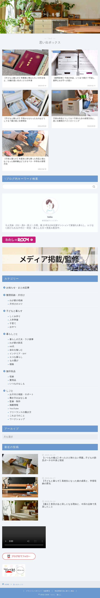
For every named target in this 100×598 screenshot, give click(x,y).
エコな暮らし (16, 357)
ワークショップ (17, 419)
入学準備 (14, 320)
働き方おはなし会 (18, 398)
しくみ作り (15, 316)
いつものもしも (17, 384)
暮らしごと (12, 334)
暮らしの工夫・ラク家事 (22, 339)
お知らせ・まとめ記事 (17, 287)
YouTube (14, 408)
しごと (9, 391)
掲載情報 (14, 405)
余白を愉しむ (16, 350)
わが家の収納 (16, 300)
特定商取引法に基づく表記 (64, 591)
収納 (12, 377)
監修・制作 (15, 401)
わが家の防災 (16, 343)
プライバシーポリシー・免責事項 (38, 591)
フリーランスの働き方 (20, 412)
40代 (12, 346)
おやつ (13, 327)
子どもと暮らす (14, 311)
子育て (13, 323)
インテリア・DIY (18, 354)
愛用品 (13, 380)
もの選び (14, 361)
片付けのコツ (16, 304)
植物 (12, 364)
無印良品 (11, 371)
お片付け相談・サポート (22, 394)
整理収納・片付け (15, 295)
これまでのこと (17, 416)
